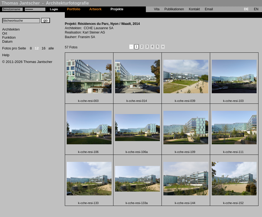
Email (209, 9)
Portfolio (73, 9)
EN (256, 9)
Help (5, 55)
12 (37, 48)
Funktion (9, 37)
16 (43, 48)
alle (51, 48)
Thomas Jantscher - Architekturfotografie (45, 3)
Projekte (116, 9)
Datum (7, 41)
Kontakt (194, 9)
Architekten (11, 29)
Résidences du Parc (143, 15)
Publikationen (174, 9)
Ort (4, 33)
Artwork (95, 9)
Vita (156, 9)
